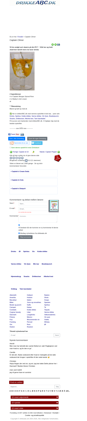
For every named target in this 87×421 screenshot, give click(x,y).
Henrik (12, 344)
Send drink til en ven (21, 143)
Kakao (29, 307)
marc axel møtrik (16, 370)
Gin (11, 324)
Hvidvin (29, 297)
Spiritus (18, 116)
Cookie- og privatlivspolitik (34, 415)
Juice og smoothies (34, 302)
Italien (29, 300)
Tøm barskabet (39, 119)
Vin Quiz (45, 116)
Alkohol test (29, 119)
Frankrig (13, 322)
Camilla (12, 352)
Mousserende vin (33, 320)
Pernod (29, 322)
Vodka (46, 320)
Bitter (12, 302)
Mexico (29, 317)
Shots (46, 297)
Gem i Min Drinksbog (16, 138)
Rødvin (47, 295)
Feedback (37, 143)
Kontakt (55, 413)
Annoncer (47, 413)
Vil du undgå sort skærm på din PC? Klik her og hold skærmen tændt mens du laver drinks (31, 48)
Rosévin (30, 327)
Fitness (12, 317)
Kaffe (29, 305)
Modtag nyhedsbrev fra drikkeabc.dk (33, 233)
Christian (13, 361)
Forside (20, 37)
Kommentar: (13, 216)
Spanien (47, 302)
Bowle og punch (15, 305)
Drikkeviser (20, 119)
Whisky (47, 322)
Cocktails (13, 310)
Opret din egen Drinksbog (37, 138)
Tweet (13, 134)
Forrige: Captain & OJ (19, 152)
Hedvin (12, 327)
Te (45, 307)
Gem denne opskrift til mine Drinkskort (25, 148)
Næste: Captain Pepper (50, 152)
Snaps (46, 300)
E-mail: (12, 208)
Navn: (12, 203)
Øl (45, 324)
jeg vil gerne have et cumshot (20, 372)
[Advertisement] (35, 20)
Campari (13, 307)
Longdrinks (31, 315)
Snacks (12, 119)
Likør (29, 312)
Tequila (47, 310)
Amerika (13, 297)
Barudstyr (13, 300)
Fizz (11, 320)
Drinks (12, 116)
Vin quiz (47, 317)
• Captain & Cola (17, 180)
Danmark (13, 315)
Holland (30, 295)
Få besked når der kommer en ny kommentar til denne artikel (38, 229)
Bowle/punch (54, 116)
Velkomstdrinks (49, 315)
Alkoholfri (13, 295)
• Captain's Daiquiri (18, 188)
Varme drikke (36, 116)
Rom (28, 324)
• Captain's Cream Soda (20, 171)
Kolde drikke (26, 116)
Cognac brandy (15, 312)
